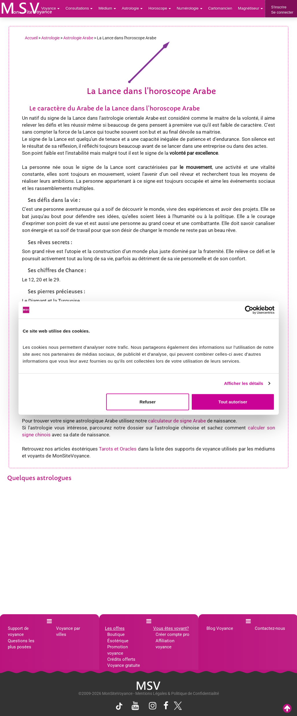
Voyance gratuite (123, 665)
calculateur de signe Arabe (177, 421)
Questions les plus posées (21, 643)
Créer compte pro (172, 634)
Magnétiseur (251, 8)
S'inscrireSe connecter (282, 9)
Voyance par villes (68, 631)
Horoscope (162, 8)
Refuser (147, 401)
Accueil (31, 38)
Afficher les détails (243, 383)
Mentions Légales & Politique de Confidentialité (177, 693)
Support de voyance (18, 631)
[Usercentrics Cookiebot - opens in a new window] (249, 310)
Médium (110, 8)
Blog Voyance (219, 628)
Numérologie (191, 8)
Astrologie (135, 8)
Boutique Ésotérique (117, 637)
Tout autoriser (232, 401)
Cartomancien (221, 8)
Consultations (82, 8)
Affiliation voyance (165, 643)
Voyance (54, 8)
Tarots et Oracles (117, 449)
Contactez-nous (270, 628)
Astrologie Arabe (78, 38)
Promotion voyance (117, 650)
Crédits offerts (121, 659)
